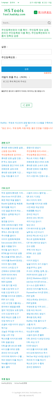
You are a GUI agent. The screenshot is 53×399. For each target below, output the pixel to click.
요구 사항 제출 (35, 3)
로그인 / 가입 (47, 3)
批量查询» (48, 73)
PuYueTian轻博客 (21, 383)
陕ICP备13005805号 (26, 396)
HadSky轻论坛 (6, 383)
